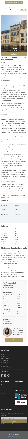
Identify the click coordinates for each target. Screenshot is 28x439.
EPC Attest (7, 321)
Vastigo (5, 351)
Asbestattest (8, 323)
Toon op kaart (8, 287)
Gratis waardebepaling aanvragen (14, 2)
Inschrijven (14, 422)
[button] (23, 9)
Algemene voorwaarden (14, 436)
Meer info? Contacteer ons (14, 340)
